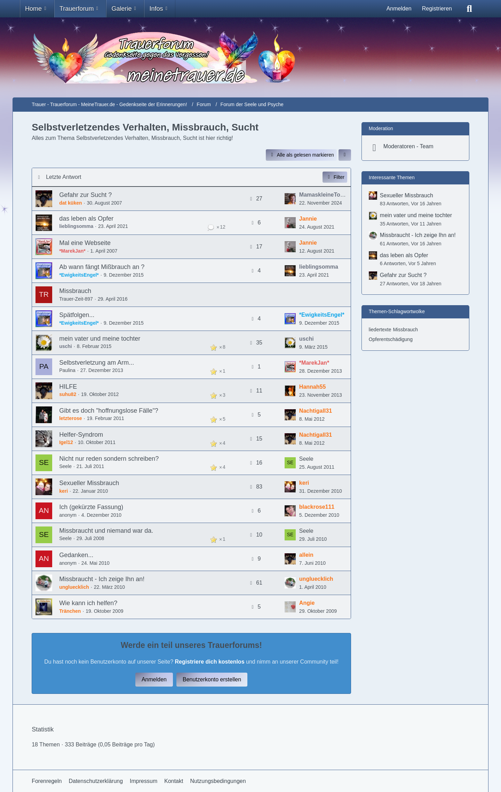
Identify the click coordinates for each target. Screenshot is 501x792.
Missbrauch (75, 290)
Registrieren (437, 8)
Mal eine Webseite (85, 242)
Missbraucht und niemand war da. (106, 530)
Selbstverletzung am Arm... (96, 362)
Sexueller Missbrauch (89, 483)
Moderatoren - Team (408, 146)
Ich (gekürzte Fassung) (91, 507)
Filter (334, 177)
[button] (345, 155)
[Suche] (469, 8)
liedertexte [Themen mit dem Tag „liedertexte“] (380, 329)
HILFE (68, 386)
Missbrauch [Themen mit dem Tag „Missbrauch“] (405, 329)
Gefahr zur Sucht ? (85, 194)
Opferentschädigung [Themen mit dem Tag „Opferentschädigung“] (391, 339)
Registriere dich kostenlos (209, 662)
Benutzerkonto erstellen (212, 679)
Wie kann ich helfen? (88, 603)
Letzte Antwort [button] (63, 177)
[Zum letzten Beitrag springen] (290, 198)
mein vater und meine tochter (99, 338)
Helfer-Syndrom (81, 434)
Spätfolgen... (76, 314)
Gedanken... (76, 555)
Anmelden (399, 8)
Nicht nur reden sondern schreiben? (109, 458)
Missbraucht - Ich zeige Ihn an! (101, 579)
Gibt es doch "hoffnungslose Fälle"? (108, 410)
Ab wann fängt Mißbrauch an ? (101, 266)
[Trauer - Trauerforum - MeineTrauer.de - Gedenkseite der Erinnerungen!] (250, 57)
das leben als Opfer (86, 218)
